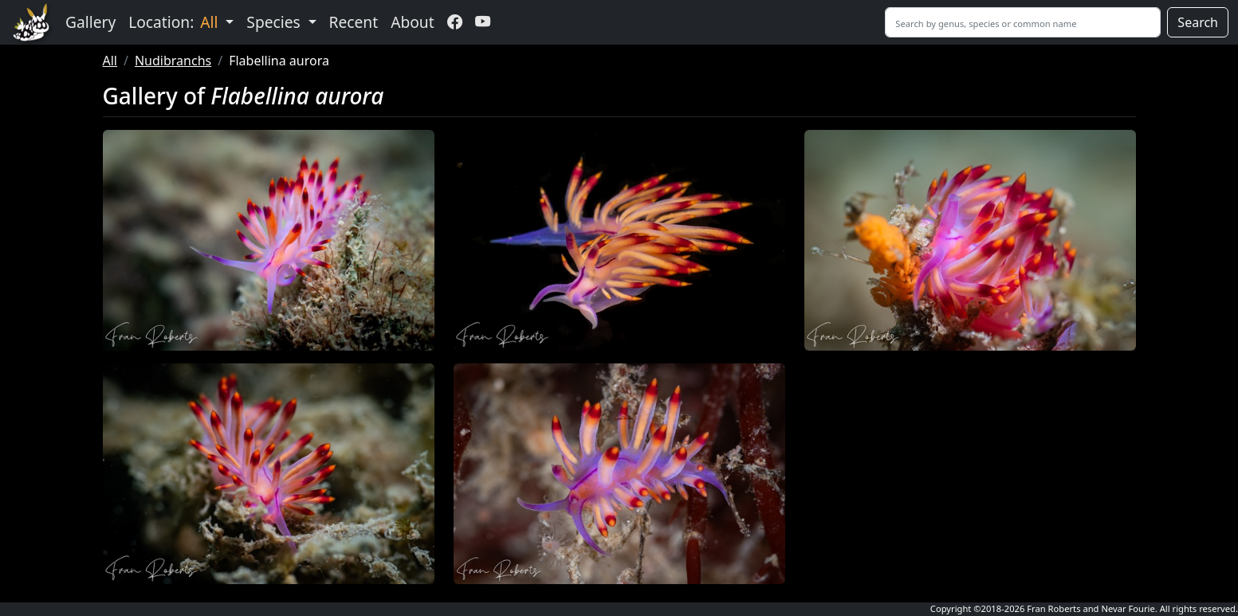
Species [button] (275, 22)
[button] (268, 240)
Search (1197, 22)
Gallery (90, 22)
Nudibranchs (173, 60)
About (412, 22)
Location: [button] (175, 22)
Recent (354, 22)
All (110, 60)
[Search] (1023, 22)
